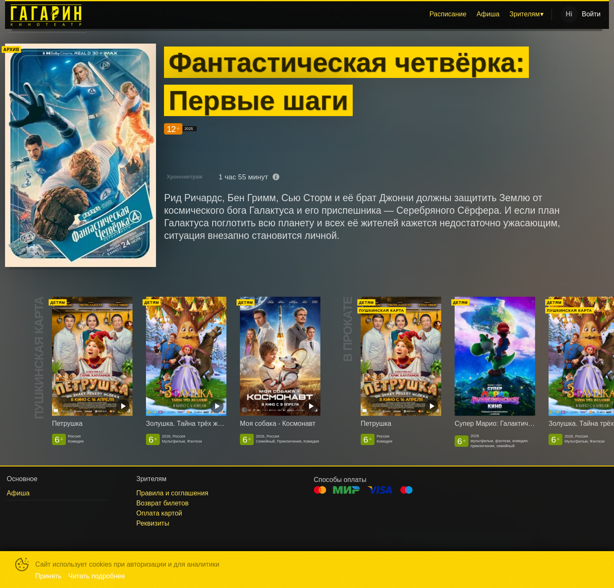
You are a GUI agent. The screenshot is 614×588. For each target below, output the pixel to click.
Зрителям (525, 14)
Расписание (447, 14)
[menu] (320, 14)
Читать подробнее (96, 576)
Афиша (488, 14)
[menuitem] (447, 14)
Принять (48, 576)
